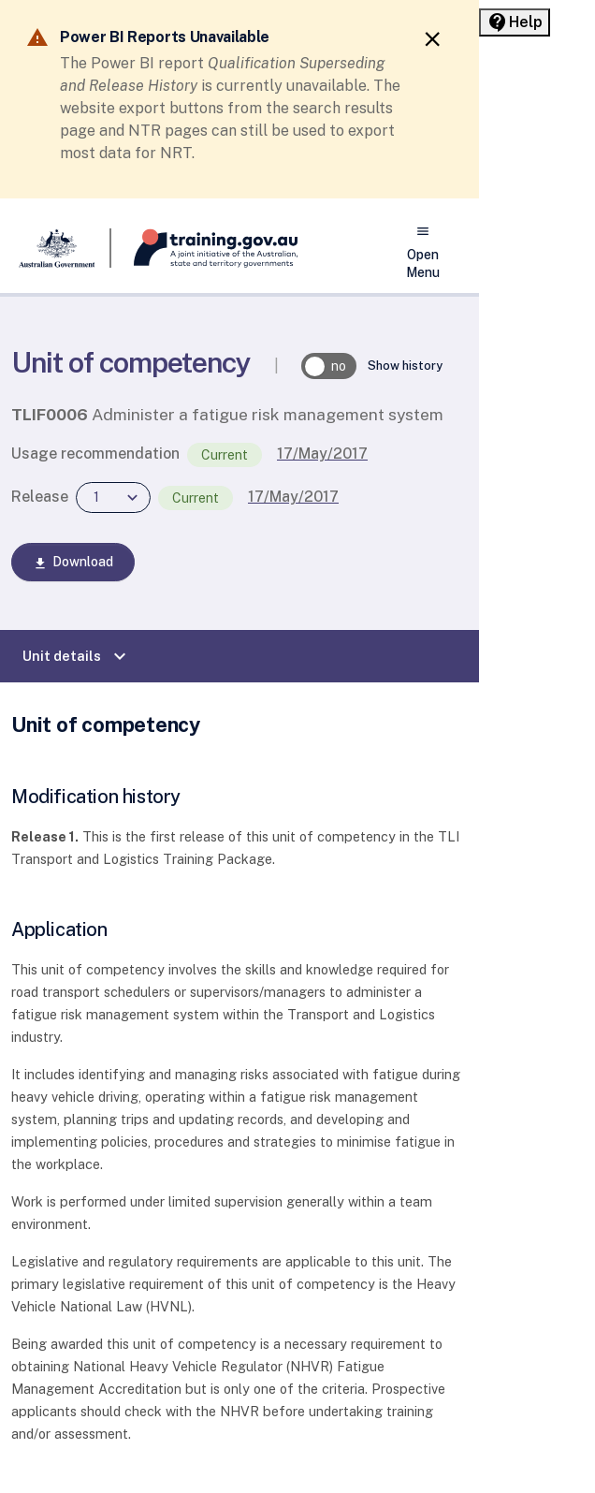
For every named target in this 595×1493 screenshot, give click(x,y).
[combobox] (113, 497)
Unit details (76, 656)
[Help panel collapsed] (514, 22)
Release (39, 496)
